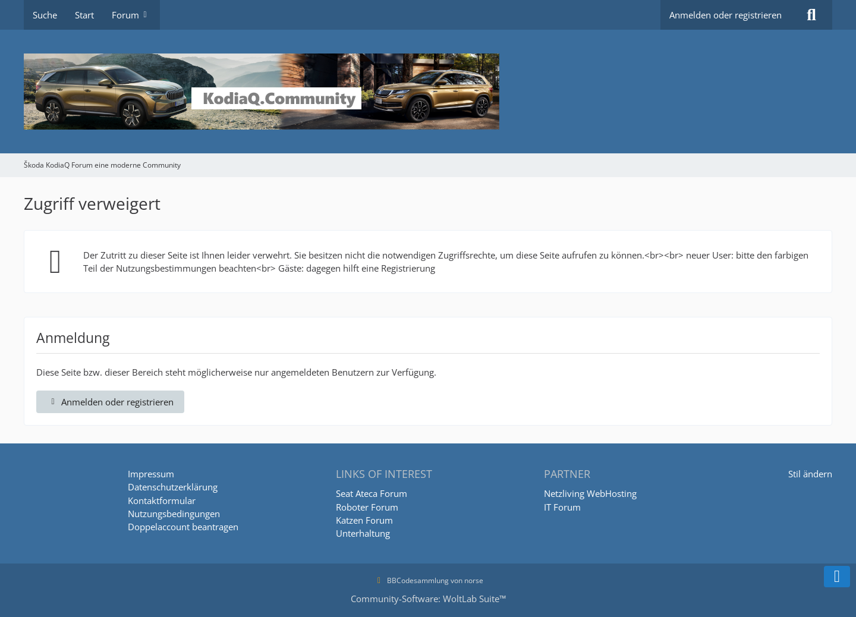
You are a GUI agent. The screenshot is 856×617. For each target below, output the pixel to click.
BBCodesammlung (411, 580)
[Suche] (811, 15)
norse (473, 580)
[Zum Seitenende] (837, 576)
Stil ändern (810, 474)
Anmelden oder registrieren (725, 15)
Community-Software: (428, 599)
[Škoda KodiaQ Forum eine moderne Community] (428, 92)
